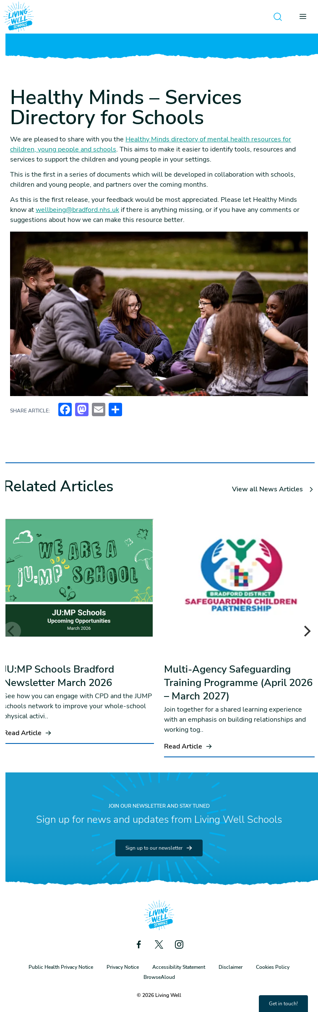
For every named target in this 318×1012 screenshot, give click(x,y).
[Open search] (278, 17)
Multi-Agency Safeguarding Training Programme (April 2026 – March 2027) (238, 682)
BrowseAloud (159, 977)
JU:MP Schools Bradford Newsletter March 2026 (58, 675)
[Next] (306, 631)
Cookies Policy (272, 967)
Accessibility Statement (178, 967)
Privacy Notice (123, 967)
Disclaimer (230, 967)
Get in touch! (283, 1003)
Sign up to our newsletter (159, 848)
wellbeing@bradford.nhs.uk (77, 209)
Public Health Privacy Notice (61, 967)
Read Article (27, 733)
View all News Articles (273, 489)
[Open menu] (305, 17)
